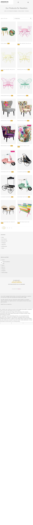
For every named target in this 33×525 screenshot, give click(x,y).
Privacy (3, 263)
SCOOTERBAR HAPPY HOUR (7, 171)
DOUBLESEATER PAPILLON (23, 69)
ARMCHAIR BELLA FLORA (7, 120)
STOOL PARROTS (5, 43)
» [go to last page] (11, 227)
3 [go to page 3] (7, 227)
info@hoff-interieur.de (17, 282)
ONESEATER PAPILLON (22, 95)
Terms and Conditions (6, 261)
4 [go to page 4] (9, 227)
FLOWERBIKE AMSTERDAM (23, 171)
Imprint (3, 265)
